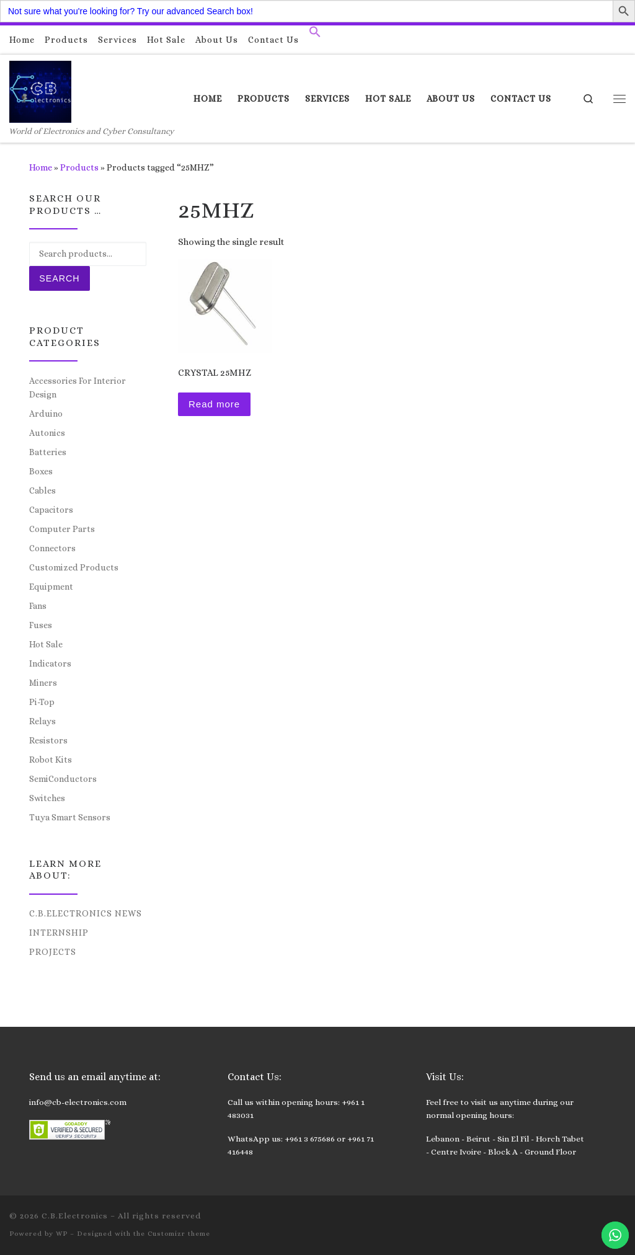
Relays (42, 721)
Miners (43, 683)
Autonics (47, 433)
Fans (38, 606)
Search (59, 278)
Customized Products (73, 567)
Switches (47, 798)
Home (40, 167)
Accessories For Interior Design (77, 387)
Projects (52, 952)
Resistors (48, 740)
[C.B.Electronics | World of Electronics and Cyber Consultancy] (40, 89)
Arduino (46, 414)
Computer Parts (62, 529)
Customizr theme (179, 1234)
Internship (59, 933)
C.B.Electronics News (85, 913)
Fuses (40, 625)
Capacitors (51, 510)
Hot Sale (46, 644)
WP (62, 1234)
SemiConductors (63, 779)
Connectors (52, 548)
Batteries (47, 452)
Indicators (50, 663)
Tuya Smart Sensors (69, 817)
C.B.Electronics (75, 1215)
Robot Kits (50, 760)
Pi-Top (42, 702)
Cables (42, 490)
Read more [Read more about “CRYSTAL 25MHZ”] (214, 404)
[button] (315, 35)
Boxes (41, 471)
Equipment (51, 587)
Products (79, 167)
